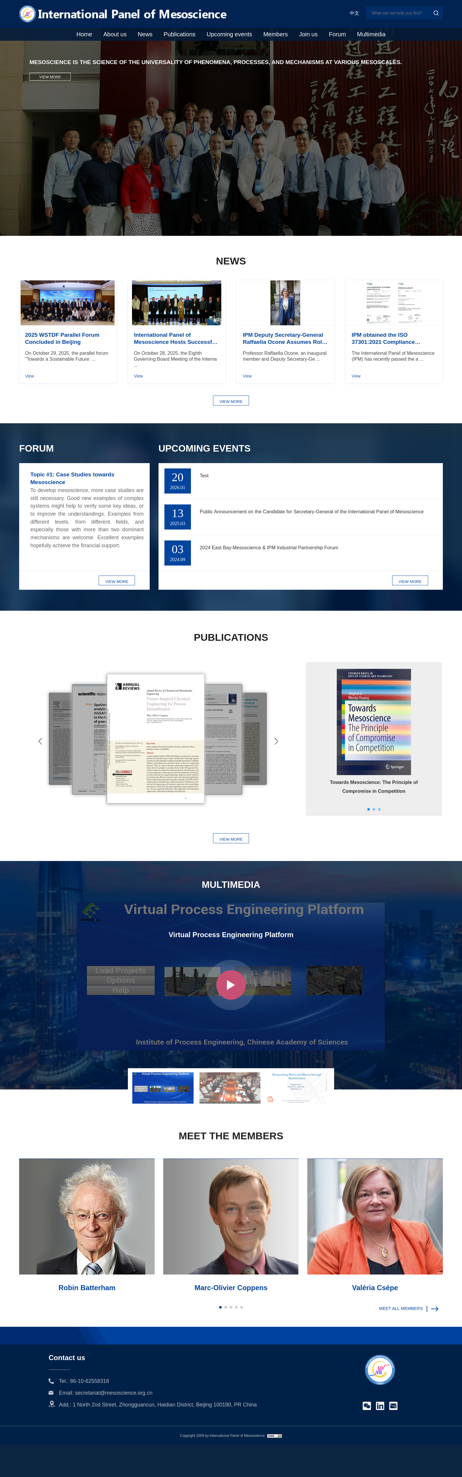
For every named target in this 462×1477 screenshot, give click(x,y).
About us (115, 34)
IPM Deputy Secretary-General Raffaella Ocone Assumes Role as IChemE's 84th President (284, 365)
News (145, 34)
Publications (179, 34)
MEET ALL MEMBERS (403, 1342)
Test (205, 505)
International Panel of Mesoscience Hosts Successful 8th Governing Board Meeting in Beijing (176, 365)
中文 (354, 13)
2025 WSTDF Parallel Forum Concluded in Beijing (62, 365)
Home (84, 34)
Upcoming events (229, 34)
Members (275, 34)
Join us (308, 34)
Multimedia (371, 34)
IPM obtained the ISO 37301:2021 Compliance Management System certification (383, 365)
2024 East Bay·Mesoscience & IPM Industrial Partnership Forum (288, 577)
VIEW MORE (50, 107)
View (29, 402)
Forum (337, 34)
